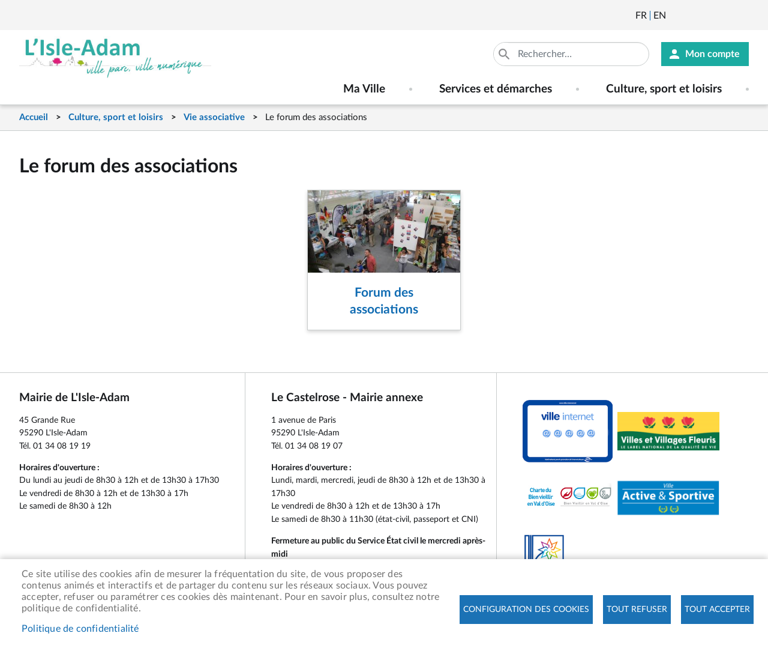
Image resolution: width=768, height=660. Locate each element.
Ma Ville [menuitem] (364, 89)
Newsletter (676, 16)
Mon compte (712, 54)
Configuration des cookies (526, 609)
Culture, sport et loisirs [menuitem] (664, 89)
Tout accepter (717, 609)
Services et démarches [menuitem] (495, 89)
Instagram (741, 16)
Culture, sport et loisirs (115, 117)
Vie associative (214, 117)
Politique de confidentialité (80, 629)
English (659, 15)
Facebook (708, 16)
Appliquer (505, 54)
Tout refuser (637, 609)
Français (641, 15)
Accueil (33, 117)
